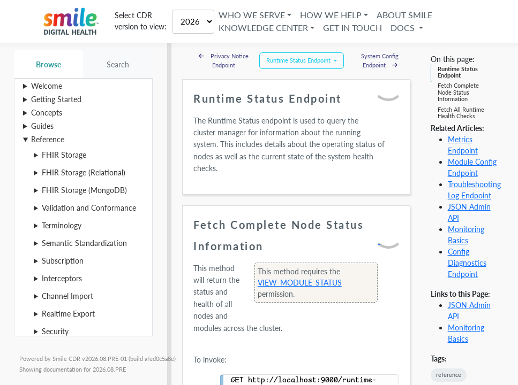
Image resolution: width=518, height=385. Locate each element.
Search (118, 64)
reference (448, 374)
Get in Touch (352, 27)
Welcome (46, 85)
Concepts (46, 112)
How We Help (331, 15)
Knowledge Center (263, 27)
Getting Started (56, 99)
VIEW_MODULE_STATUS (300, 282)
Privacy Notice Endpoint (224, 60)
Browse (48, 64)
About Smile (405, 15)
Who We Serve (252, 15)
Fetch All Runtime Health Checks (461, 112)
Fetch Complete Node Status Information (458, 92)
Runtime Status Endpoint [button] (299, 60)
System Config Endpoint (380, 60)
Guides (42, 125)
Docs (404, 27)
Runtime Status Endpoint (458, 72)
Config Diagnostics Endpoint (467, 263)
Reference (47, 139)
